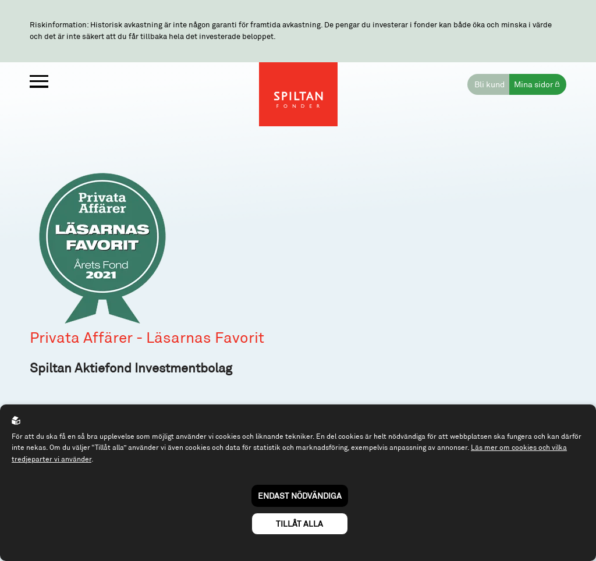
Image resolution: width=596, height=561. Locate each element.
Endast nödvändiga (300, 495)
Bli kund (489, 84)
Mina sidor (533, 84)
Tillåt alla (299, 523)
